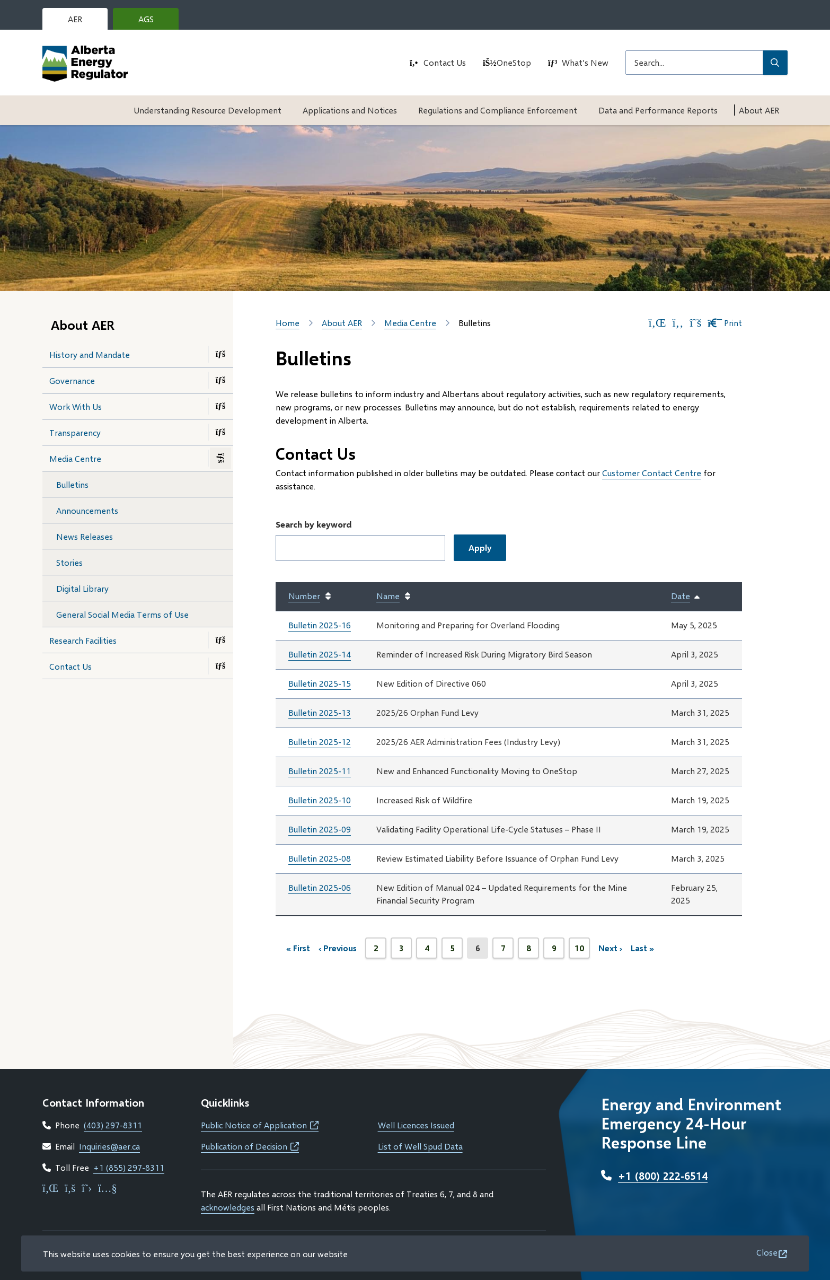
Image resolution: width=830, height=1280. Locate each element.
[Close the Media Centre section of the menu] (220, 458)
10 (582, 951)
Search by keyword (313, 524)
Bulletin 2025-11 (319, 771)
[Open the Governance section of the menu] (220, 380)
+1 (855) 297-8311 (128, 1167)
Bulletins (72, 484)
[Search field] (694, 62)
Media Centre (75, 458)
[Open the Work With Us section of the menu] (220, 406)
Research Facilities (83, 640)
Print (725, 323)
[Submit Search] (775, 62)
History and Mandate (89, 354)
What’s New (585, 62)
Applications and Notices (350, 110)
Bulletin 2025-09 (319, 829)
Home (287, 323)
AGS (154, 22)
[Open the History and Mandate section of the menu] (220, 354)
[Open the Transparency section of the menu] (220, 432)
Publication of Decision (250, 1146)
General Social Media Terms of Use (122, 614)
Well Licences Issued (416, 1125)
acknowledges (227, 1207)
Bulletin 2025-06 (319, 887)
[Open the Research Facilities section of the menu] (220, 640)
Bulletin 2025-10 (319, 800)
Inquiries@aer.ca (109, 1146)
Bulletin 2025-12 (319, 742)
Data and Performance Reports (658, 110)
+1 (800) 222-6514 (663, 1175)
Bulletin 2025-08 (319, 858)
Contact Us (444, 62)
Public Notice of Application (260, 1125)
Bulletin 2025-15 (319, 683)
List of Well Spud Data (420, 1146)
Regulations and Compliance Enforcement (497, 110)
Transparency (75, 432)
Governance (72, 380)
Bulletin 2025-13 (319, 712)
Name (388, 596)
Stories (69, 562)
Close (767, 1252)
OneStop (514, 62)
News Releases (84, 536)
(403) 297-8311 (113, 1125)
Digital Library (82, 588)
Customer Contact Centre (651, 473)
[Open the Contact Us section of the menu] (220, 666)
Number (304, 596)
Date (686, 596)
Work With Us (75, 406)
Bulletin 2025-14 (319, 654)
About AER (759, 110)
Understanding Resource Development (207, 110)
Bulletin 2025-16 (319, 625)
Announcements (87, 510)
